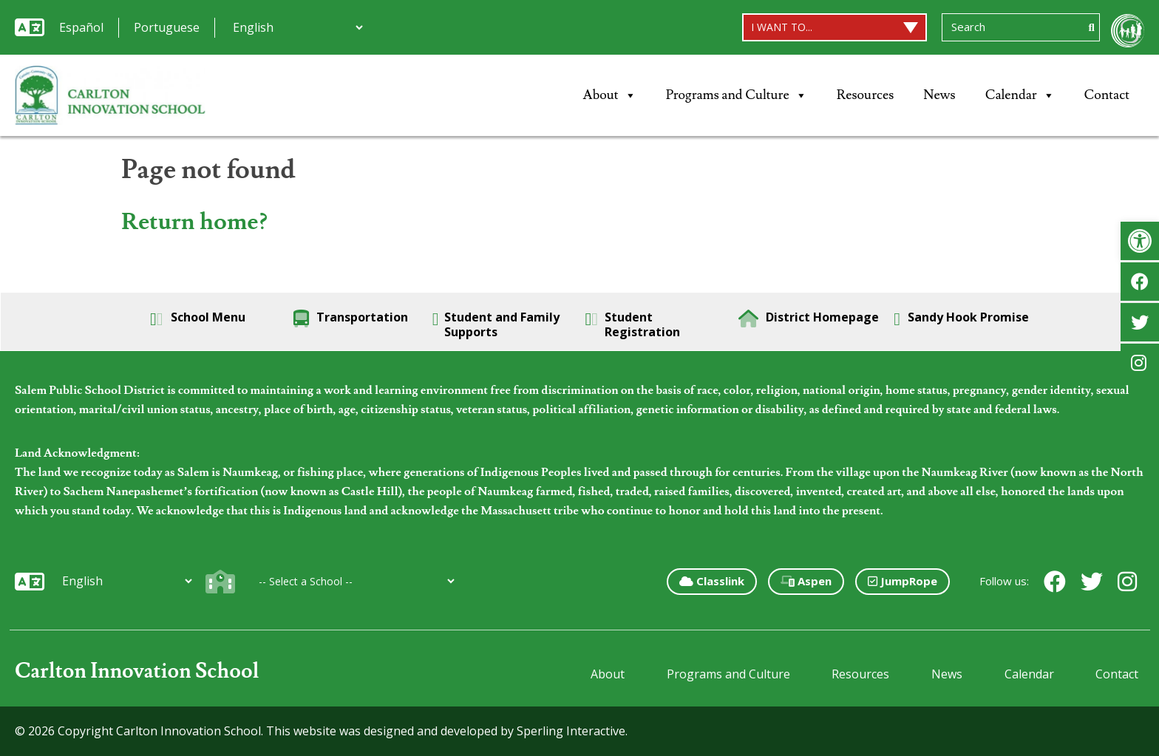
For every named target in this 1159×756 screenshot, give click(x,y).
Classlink (711, 580)
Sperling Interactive (571, 731)
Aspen (806, 580)
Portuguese (167, 27)
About (609, 95)
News (939, 94)
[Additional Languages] (297, 27)
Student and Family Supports (496, 324)
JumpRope (902, 580)
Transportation (350, 318)
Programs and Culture (736, 95)
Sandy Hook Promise (961, 318)
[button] (1140, 241)
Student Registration (633, 324)
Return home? (194, 221)
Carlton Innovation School (137, 671)
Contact (1106, 94)
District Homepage (808, 318)
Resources (865, 94)
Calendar (1020, 95)
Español (81, 27)
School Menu (197, 318)
